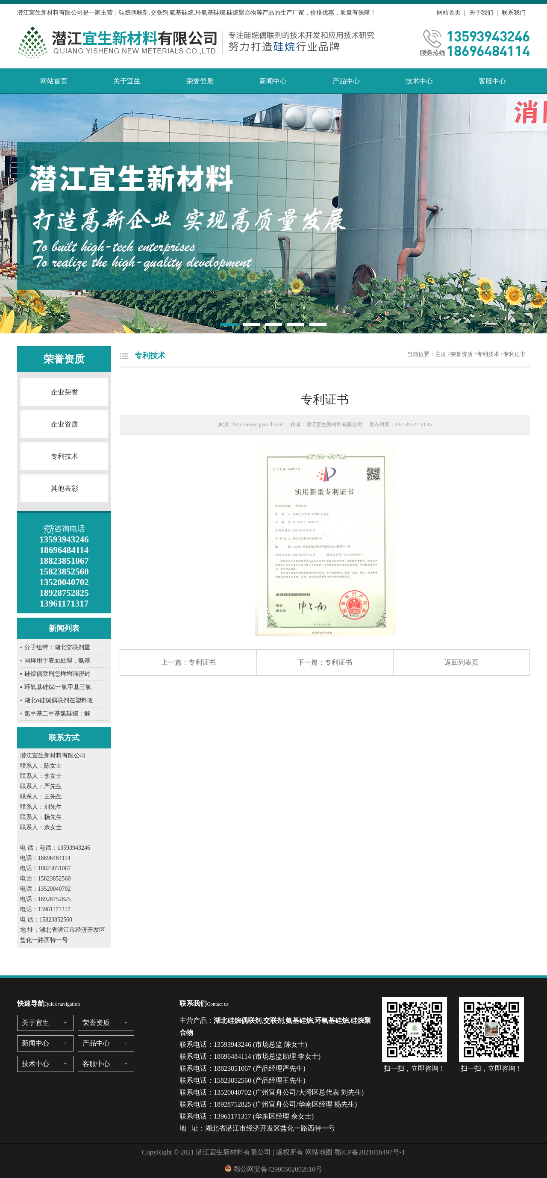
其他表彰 (64, 488)
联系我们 (514, 12)
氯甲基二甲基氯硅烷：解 (57, 713)
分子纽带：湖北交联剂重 (57, 647)
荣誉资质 (200, 81)
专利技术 (64, 456)
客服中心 (492, 81)
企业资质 (64, 424)
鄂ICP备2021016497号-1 (369, 1152)
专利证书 (514, 354)
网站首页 (449, 12)
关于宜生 (127, 81)
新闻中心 (273, 81)
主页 (440, 354)
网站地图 (318, 1152)
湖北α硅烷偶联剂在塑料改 (58, 700)
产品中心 (346, 81)
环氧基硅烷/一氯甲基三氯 (58, 687)
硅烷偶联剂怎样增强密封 (57, 674)
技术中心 (419, 81)
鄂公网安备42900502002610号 (277, 1169)
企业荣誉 (64, 392)
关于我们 (481, 12)
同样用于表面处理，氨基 (57, 660)
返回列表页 (461, 662)
